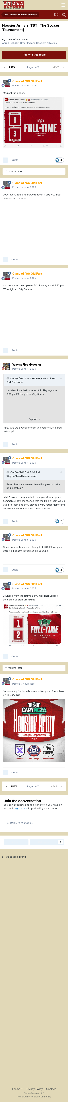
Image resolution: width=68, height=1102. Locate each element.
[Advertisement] (34, 975)
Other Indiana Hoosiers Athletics (38, 42)
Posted (24, 85)
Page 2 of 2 (33, 67)
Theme (17, 1089)
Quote (14, 159)
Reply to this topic (34, 54)
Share (16, 842)
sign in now (21, 808)
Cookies (51, 1089)
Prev (12, 67)
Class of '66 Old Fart (18, 39)
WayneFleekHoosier (19, 476)
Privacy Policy (34, 1089)
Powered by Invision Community (34, 1096)
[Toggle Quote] (8, 378)
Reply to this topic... (20, 822)
